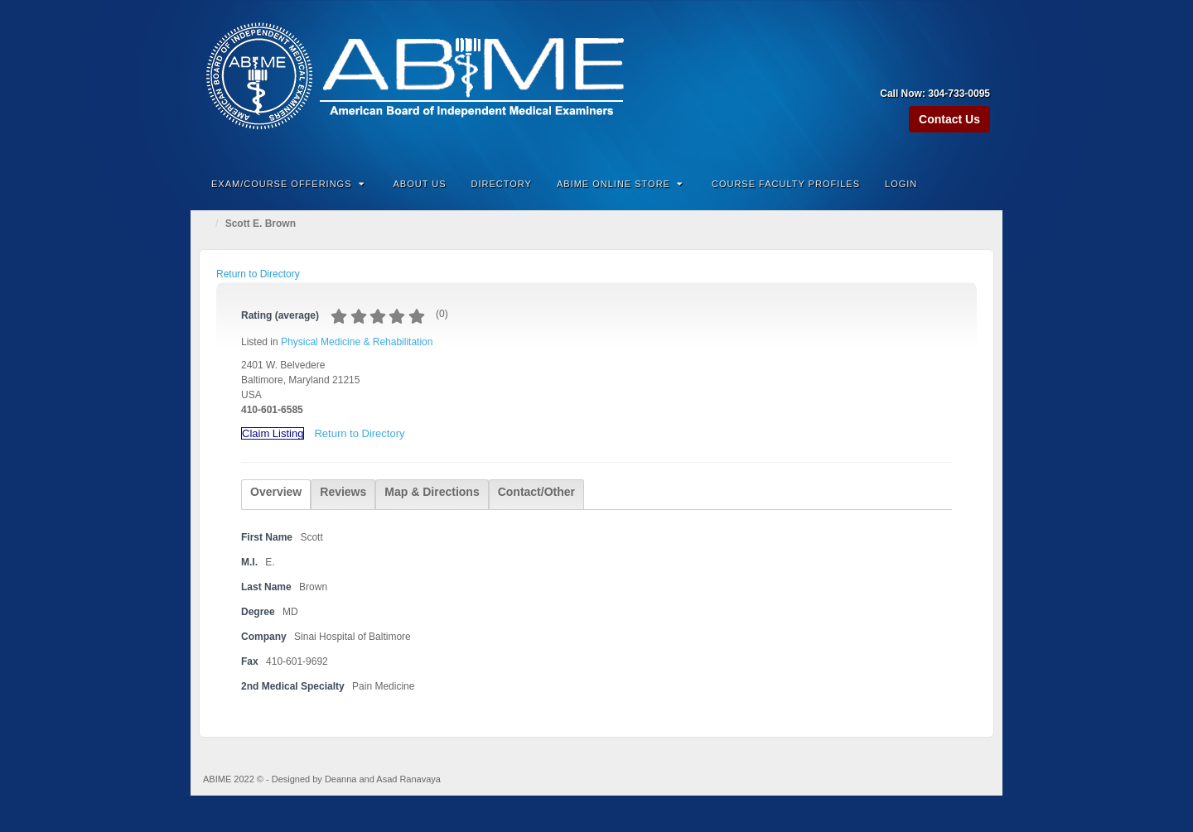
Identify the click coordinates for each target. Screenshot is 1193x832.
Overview (276, 491)
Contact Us (949, 119)
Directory (501, 184)
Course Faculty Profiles (786, 184)
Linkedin (956, 70)
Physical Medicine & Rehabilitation (356, 342)
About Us (420, 184)
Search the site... (979, 183)
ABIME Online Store (620, 184)
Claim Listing (272, 433)
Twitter (978, 70)
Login (901, 184)
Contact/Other (536, 491)
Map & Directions (431, 491)
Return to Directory (258, 274)
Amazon (911, 70)
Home (207, 223)
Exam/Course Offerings (288, 184)
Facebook (934, 70)
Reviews (343, 491)
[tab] (276, 494)
